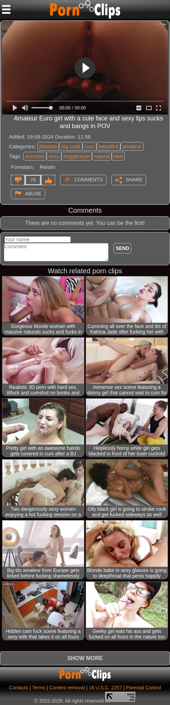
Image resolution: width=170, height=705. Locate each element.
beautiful (108, 146)
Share (134, 179)
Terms (38, 687)
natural (102, 156)
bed (118, 156)
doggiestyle (76, 156)
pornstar (34, 156)
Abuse (33, 193)
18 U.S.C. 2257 (105, 687)
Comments (88, 179)
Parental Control (143, 687)
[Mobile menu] (6, 9)
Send (122, 248)
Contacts (18, 687)
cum (89, 146)
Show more (85, 658)
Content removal (67, 687)
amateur (132, 146)
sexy (54, 156)
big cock (70, 146)
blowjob (48, 146)
